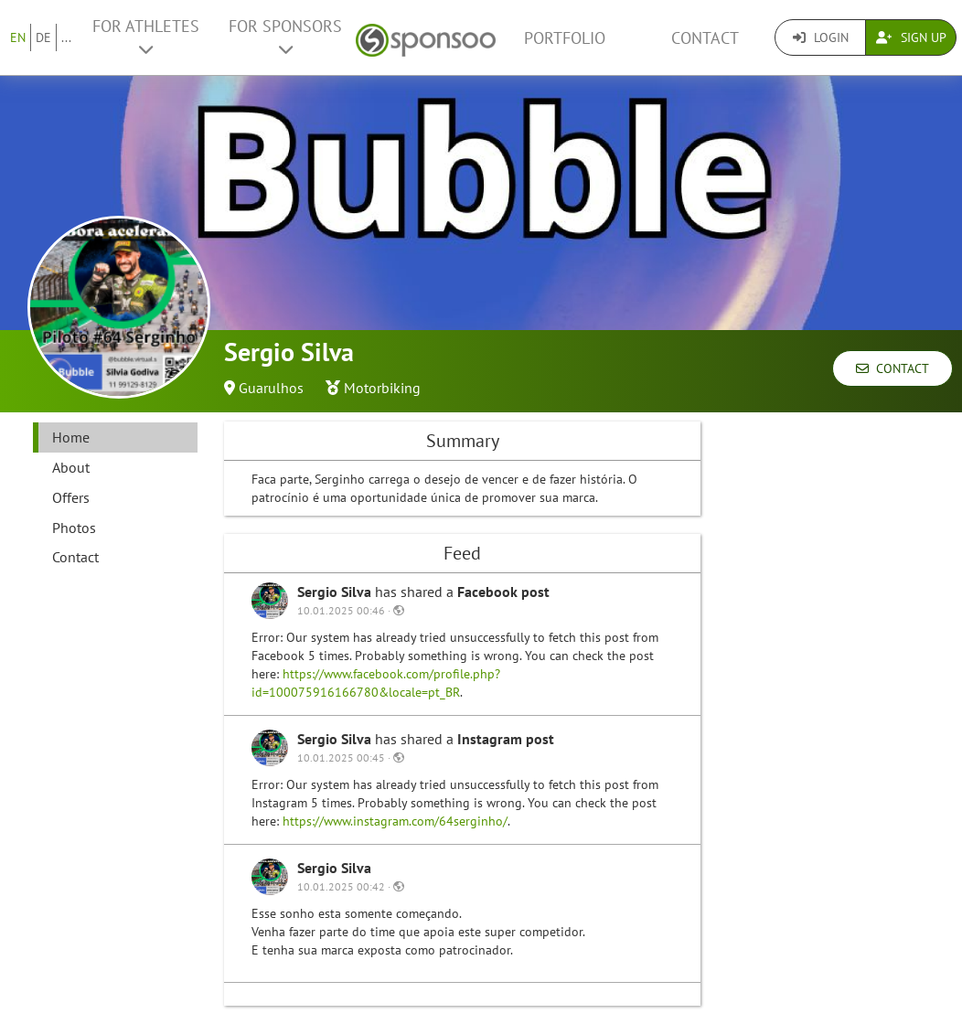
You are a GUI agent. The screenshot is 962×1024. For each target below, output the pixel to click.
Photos (74, 527)
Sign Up (911, 37)
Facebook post (503, 591)
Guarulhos (271, 388)
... (66, 37)
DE (43, 37)
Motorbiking (382, 388)
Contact (705, 37)
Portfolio (564, 37)
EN (18, 37)
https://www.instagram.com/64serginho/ (395, 821)
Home (71, 437)
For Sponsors (285, 37)
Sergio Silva (336, 591)
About (71, 467)
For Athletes (145, 37)
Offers (71, 497)
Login (821, 37)
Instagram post (505, 739)
